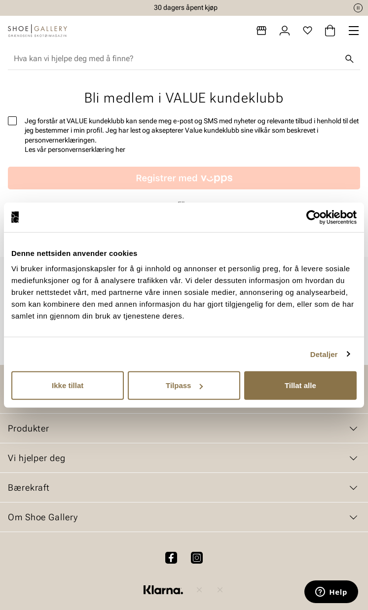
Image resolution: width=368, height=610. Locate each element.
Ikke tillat (67, 385)
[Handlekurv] (330, 30)
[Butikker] (261, 30)
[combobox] (176, 58)
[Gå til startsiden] (37, 30)
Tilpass (184, 385)
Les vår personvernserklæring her (75, 149)
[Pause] (358, 8)
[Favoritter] (307, 30)
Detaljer (324, 354)
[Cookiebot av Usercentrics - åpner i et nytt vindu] (313, 217)
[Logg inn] (284, 30)
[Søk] (349, 59)
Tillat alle (300, 385)
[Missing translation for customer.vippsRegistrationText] (184, 178)
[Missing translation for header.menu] (353, 30)
